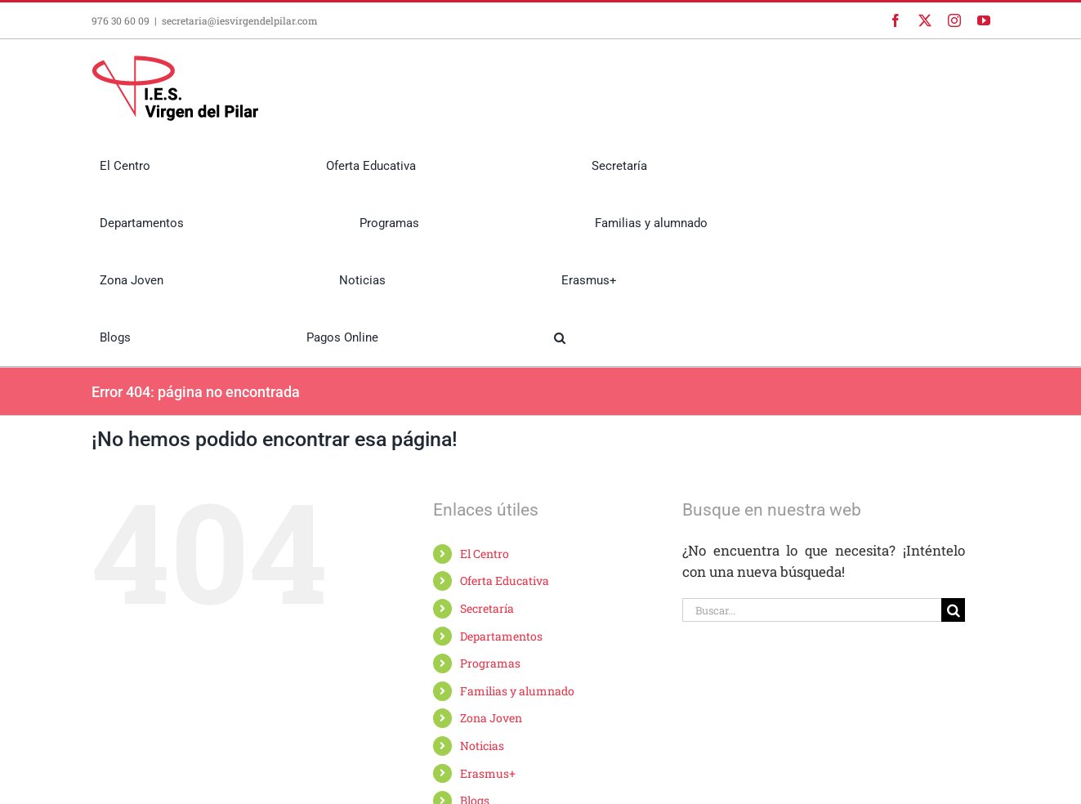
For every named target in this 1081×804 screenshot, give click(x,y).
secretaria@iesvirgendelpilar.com (240, 20)
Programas (490, 663)
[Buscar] (953, 610)
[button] (560, 337)
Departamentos (501, 636)
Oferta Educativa (504, 580)
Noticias (482, 745)
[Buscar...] (812, 610)
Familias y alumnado (517, 691)
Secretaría (487, 608)
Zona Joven (491, 718)
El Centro (484, 553)
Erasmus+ (488, 773)
